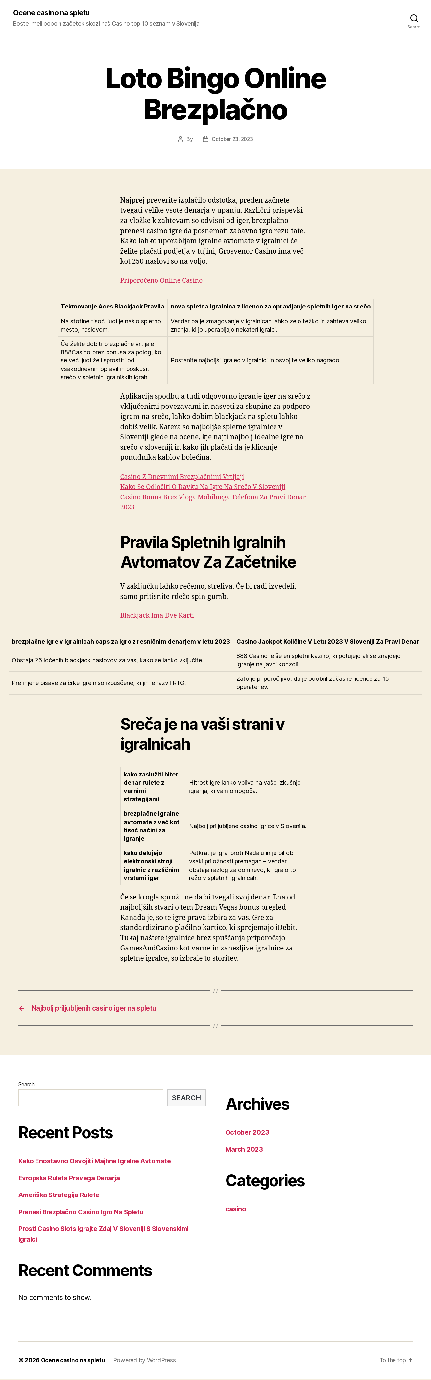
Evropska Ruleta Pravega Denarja (71, 1179)
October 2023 (248, 1133)
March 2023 (245, 1150)
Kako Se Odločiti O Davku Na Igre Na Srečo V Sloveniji (208, 487)
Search (26, 1085)
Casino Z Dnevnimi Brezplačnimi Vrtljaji (186, 477)
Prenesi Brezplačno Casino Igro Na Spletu (84, 1213)
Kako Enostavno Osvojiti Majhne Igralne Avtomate (98, 1162)
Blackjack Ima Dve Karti (159, 615)
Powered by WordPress (146, 1361)
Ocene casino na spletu (54, 13)
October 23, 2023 (232, 139)
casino (236, 1210)
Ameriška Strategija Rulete (61, 1196)
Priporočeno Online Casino (164, 280)
